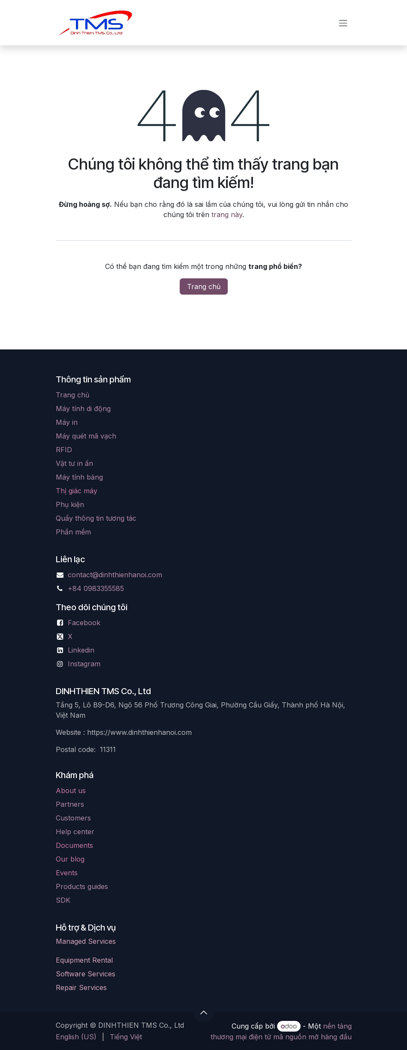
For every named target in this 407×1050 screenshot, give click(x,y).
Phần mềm (73, 532)
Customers (73, 818)
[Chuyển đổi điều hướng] (343, 23)
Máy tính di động (83, 408)
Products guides (82, 886)
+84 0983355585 (96, 588)
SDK (63, 900)
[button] (203, 1012)
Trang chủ (203, 286)
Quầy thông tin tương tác (96, 518)
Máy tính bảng (79, 477)
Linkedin (81, 650)
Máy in (67, 422)
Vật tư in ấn (74, 463)
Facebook (84, 622)
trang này (226, 214)
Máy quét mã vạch (86, 436)
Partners (70, 804)
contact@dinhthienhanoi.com (115, 574)
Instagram (84, 663)
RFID (64, 449)
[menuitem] (76, 1036)
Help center (75, 831)
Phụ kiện (70, 504)
